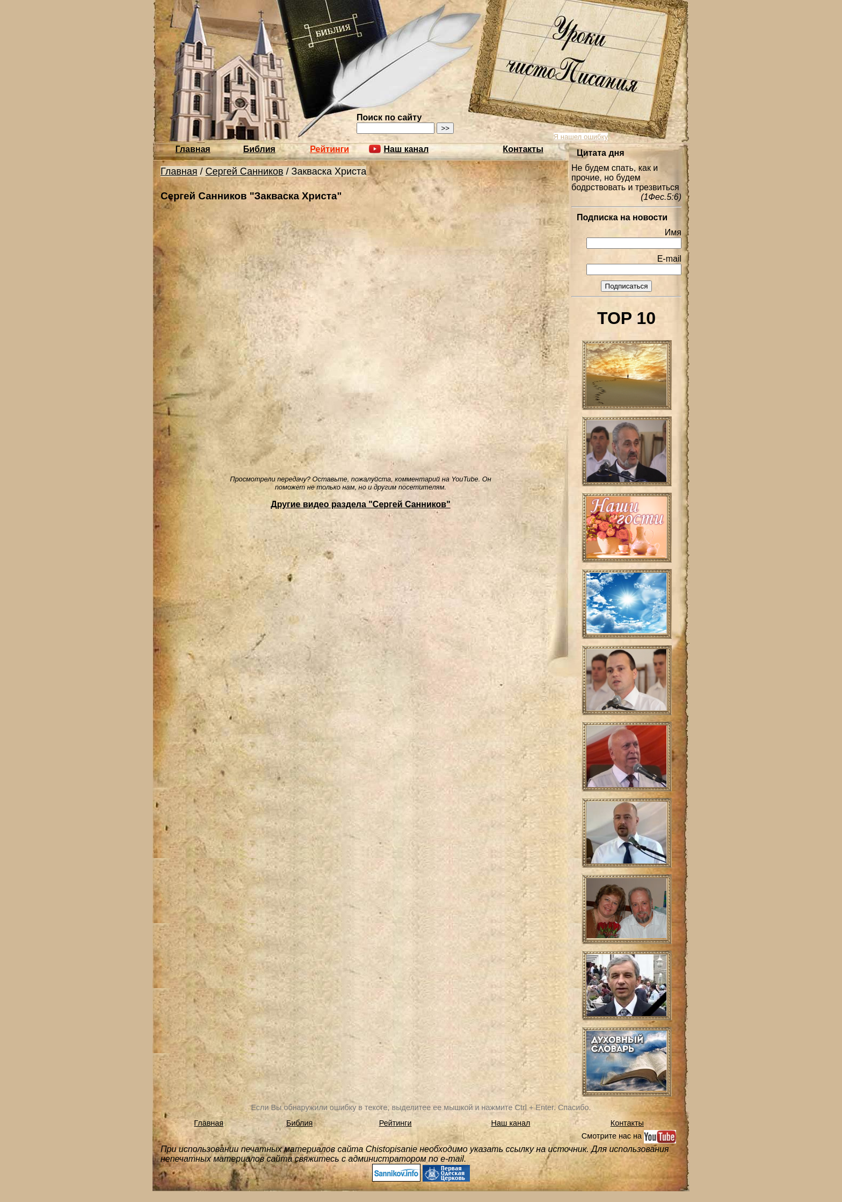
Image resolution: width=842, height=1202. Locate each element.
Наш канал (511, 1123)
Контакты (523, 149)
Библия (259, 149)
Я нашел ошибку (581, 137)
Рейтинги (329, 149)
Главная (193, 149)
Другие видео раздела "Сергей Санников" (361, 504)
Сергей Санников (245, 171)
